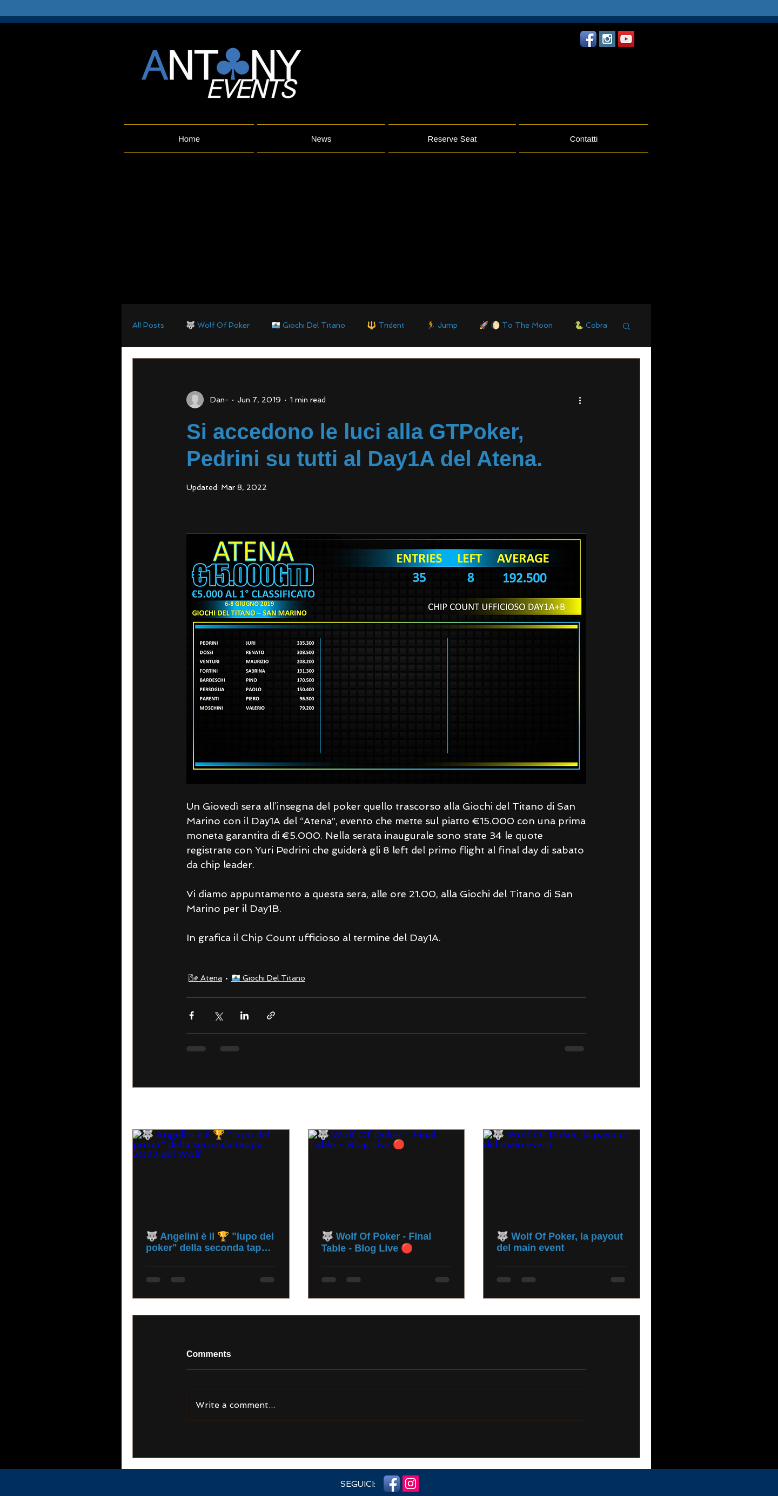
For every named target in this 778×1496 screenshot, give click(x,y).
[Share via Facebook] (191, 1015)
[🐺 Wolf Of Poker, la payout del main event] (562, 1173)
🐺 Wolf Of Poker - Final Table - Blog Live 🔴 (376, 1242)
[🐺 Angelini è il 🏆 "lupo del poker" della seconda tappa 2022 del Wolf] (211, 1173)
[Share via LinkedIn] (244, 1015)
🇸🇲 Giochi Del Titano (308, 325)
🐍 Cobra (590, 325)
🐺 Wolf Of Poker (218, 325)
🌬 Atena (205, 978)
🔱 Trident (386, 325)
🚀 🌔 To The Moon (516, 325)
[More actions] (579, 399)
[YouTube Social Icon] (626, 39)
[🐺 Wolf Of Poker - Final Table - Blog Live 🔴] (386, 1173)
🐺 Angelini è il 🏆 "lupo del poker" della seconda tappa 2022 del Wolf (210, 1242)
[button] (626, 325)
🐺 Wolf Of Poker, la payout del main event (560, 1242)
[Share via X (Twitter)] (218, 1015)
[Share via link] (271, 1015)
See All (627, 1109)
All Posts (148, 325)
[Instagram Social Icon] (607, 39)
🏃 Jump (442, 325)
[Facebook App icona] (588, 39)
